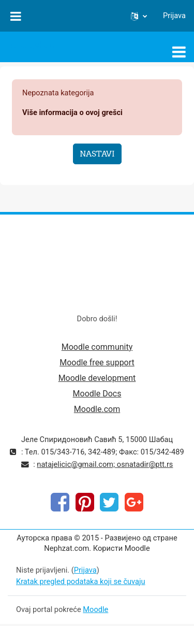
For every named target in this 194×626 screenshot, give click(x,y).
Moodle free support (97, 362)
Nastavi (97, 154)
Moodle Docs (97, 394)
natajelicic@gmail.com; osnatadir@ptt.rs (105, 464)
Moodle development (97, 378)
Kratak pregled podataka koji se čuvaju (80, 581)
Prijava (174, 15)
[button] (139, 16)
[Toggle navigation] (179, 51)
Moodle (95, 609)
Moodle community (97, 347)
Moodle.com (97, 409)
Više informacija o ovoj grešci (72, 112)
